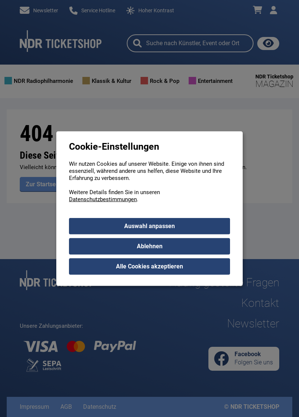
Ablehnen (150, 246)
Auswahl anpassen (149, 226)
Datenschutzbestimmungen (103, 199)
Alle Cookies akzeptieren (149, 266)
